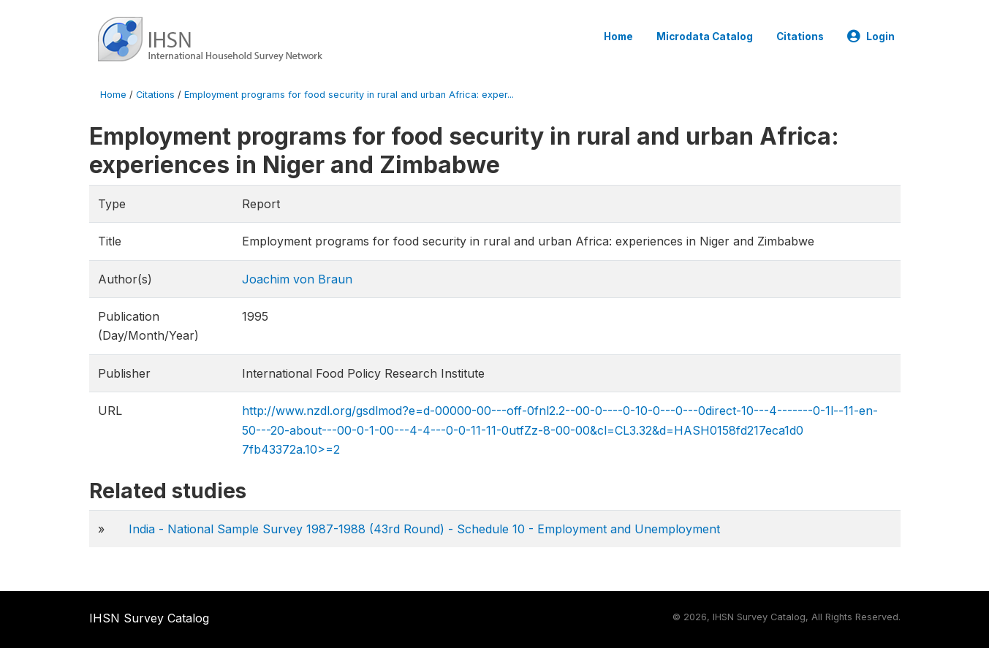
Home (618, 36)
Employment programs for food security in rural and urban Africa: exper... (349, 94)
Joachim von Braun (297, 279)
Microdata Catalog (704, 36)
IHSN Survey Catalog (149, 618)
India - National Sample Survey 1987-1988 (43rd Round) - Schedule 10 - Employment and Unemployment (424, 529)
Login (871, 36)
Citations (800, 36)
